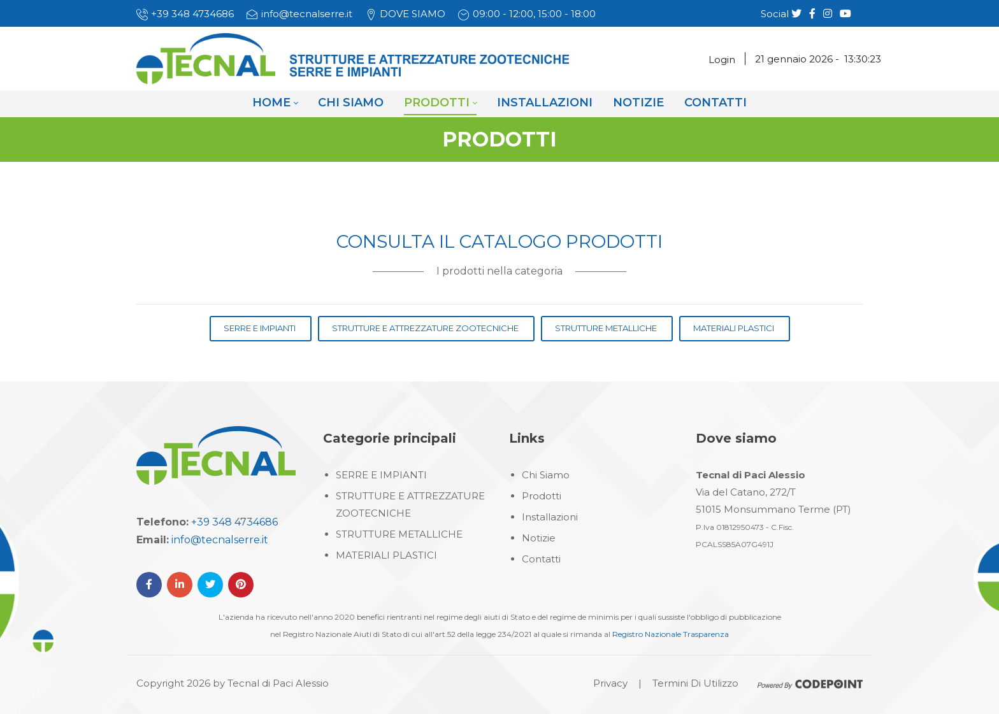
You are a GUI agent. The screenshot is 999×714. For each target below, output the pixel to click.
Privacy (610, 683)
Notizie (539, 538)
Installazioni (550, 517)
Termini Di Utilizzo (695, 683)
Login (721, 60)
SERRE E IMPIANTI (381, 475)
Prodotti (541, 496)
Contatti (541, 559)
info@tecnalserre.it (306, 14)
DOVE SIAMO (412, 14)
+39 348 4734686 (192, 14)
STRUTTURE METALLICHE (399, 534)
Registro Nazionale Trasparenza (670, 634)
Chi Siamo (546, 475)
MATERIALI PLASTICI (386, 555)
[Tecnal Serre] (352, 58)
